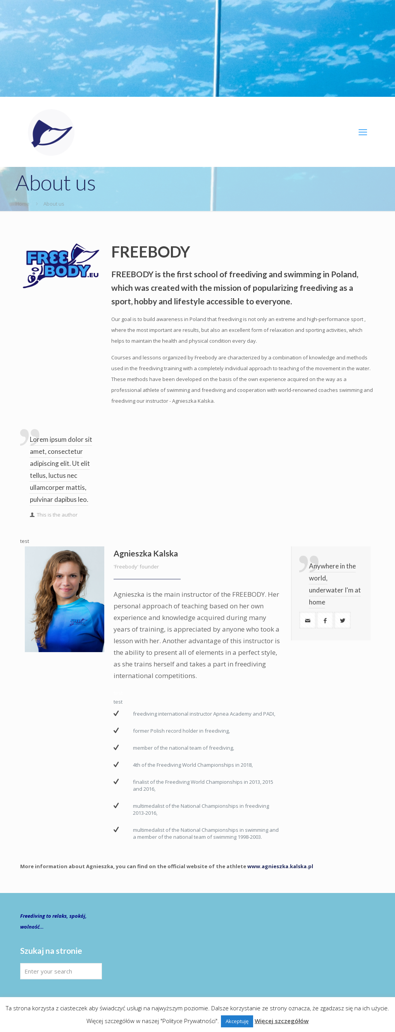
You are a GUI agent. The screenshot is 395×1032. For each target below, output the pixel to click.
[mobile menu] (362, 131)
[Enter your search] (61, 971)
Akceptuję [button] (237, 1021)
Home (22, 203)
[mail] (307, 620)
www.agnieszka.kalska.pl (280, 866)
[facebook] (325, 620)
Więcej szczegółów (282, 1021)
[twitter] (342, 620)
